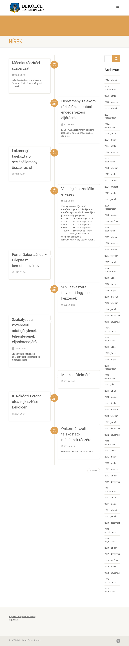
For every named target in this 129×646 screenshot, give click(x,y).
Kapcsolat (13, 619)
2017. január (111, 262)
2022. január (111, 180)
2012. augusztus (110, 442)
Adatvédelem (28, 616)
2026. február (111, 80)
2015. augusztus (110, 339)
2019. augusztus (110, 229)
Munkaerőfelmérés (76, 375)
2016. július (110, 278)
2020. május (110, 215)
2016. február (111, 303)
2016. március (111, 297)
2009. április (110, 566)
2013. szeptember (110, 367)
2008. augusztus (110, 590)
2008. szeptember (110, 581)
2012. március (111, 469)
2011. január (111, 516)
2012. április (110, 463)
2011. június (110, 497)
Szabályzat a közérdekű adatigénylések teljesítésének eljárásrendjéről (25, 330)
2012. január (111, 475)
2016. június (110, 284)
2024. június (110, 133)
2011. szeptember (110, 490)
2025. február (111, 108)
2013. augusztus (110, 376)
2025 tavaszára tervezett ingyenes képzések (76, 293)
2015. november (112, 322)
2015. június (110, 353)
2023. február (111, 168)
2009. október (111, 560)
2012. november (112, 435)
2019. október (111, 221)
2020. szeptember (110, 207)
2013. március (111, 409)
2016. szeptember (110, 270)
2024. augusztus (110, 125)
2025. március (111, 102)
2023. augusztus (110, 160)
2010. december (112, 523)
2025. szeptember (110, 88)
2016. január (111, 309)
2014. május (110, 359)
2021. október (111, 187)
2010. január (111, 548)
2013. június (110, 391)
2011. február (111, 510)
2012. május (110, 456)
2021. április (110, 193)
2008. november (112, 573)
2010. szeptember (110, 530)
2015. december (112, 315)
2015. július (110, 347)
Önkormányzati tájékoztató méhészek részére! (76, 434)
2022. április (110, 174)
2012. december (112, 428)
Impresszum (15, 616)
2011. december (112, 482)
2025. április (110, 96)
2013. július (110, 384)
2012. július (110, 450)
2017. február (111, 256)
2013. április (110, 403)
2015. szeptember (110, 330)
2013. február (111, 416)
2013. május (110, 397)
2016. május (110, 290)
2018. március (111, 243)
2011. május (110, 504)
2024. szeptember (110, 116)
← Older (94, 470)
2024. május (110, 140)
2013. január (111, 422)
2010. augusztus (110, 540)
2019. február (111, 237)
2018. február (111, 249)
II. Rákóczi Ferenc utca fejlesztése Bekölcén (26, 401)
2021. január (111, 199)
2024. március (111, 152)
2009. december (112, 554)
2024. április (110, 146)
